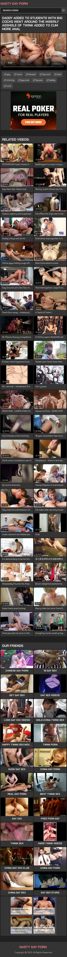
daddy (52, 80)
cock (9, 86)
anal (59, 74)
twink (19, 74)
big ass (39, 80)
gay (8, 74)
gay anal (25, 80)
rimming (10, 80)
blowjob (32, 74)
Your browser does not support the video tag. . (33, 51)
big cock (46, 74)
